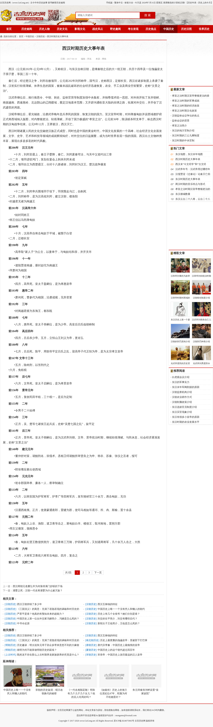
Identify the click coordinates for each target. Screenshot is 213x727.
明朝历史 (10, 645)
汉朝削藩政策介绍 (182, 402)
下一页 (98, 572)
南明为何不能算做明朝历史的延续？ (37, 650)
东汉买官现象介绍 (182, 412)
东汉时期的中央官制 (183, 140)
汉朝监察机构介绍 (182, 392)
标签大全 (129, 2)
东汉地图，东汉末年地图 (189, 154)
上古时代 (10, 654)
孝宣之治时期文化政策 (184, 110)
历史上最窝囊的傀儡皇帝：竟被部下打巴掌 (123, 640)
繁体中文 (118, 2)
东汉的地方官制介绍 (183, 130)
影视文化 (80, 29)
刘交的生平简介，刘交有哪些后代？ (117, 618)
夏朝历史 (91, 650)
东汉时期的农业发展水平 (185, 422)
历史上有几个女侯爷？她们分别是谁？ (119, 614)
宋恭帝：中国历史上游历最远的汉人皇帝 (120, 654)
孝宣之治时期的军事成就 (185, 100)
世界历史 (204, 29)
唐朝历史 (91, 645)
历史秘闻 (26, 29)
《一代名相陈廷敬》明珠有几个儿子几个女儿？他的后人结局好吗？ (81, 681)
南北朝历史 (92, 640)
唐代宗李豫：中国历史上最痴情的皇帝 (119, 645)
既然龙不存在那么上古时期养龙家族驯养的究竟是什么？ (48, 654)
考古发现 (133, 29)
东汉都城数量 (182, 194)
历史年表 (192, 2)
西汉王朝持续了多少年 (29, 604)
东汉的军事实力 (180, 382)
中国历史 (168, 29)
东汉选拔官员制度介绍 (184, 407)
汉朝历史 (40, 36)
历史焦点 (151, 29)
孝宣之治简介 (179, 125)
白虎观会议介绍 (180, 377)
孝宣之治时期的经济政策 (185, 105)
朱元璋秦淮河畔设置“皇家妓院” (145, 680)
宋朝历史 (91, 654)
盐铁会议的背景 (180, 120)
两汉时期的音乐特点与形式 (190, 184)
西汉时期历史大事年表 (57, 36)
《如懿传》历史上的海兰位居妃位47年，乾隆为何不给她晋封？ (113, 681)
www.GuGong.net (87, 721)
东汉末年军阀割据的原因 (185, 387)
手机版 (109, 2)
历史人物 (44, 29)
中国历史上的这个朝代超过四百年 (116, 650)
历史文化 (62, 29)
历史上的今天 (204, 2)
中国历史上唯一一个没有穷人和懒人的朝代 (121, 609)
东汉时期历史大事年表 (187, 179)
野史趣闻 (115, 29)
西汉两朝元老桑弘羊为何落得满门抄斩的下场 (37, 586)
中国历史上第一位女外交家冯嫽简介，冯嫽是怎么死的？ (48, 618)
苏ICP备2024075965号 (124, 721)
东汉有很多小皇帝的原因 (185, 417)
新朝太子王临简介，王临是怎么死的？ (119, 623)
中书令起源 (23, 623)
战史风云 (97, 29)
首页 (9, 29)
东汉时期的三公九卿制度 (185, 135)
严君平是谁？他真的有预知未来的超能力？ (40, 614)
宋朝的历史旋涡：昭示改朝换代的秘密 (49, 680)
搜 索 (147, 15)
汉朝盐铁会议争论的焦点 (185, 115)
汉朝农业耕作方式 (182, 397)
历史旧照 (186, 29)
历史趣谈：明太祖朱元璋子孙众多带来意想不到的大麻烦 (48, 645)
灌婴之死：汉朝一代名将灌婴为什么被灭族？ (37, 590)
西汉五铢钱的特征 (108, 604)
